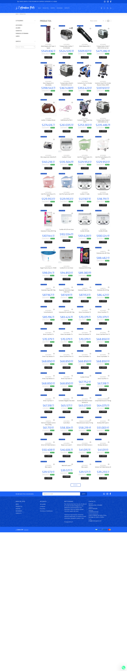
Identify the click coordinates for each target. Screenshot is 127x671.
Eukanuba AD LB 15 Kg (103, 292)
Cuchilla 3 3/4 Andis (103, 195)
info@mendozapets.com (95, 526)
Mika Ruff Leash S (66, 470)
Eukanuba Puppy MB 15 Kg (48, 292)
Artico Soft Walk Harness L (48, 449)
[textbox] (25, 47)
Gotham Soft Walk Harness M (103, 472)
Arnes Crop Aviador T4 (66, 337)
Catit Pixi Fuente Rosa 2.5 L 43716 (48, 196)
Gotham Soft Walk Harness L (84, 449)
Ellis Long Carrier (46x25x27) (48, 158)
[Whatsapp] (105, 1)
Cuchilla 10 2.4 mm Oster (66, 270)
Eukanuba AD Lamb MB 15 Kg (66, 315)
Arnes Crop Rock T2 (103, 382)
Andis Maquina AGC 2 (84, 46)
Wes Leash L (84, 472)
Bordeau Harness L (103, 449)
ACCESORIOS (19, 25)
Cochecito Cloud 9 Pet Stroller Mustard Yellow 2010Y (103, 84)
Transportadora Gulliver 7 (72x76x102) (66, 47)
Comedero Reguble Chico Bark (67, 404)
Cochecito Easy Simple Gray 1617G (84, 121)
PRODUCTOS (23, 14)
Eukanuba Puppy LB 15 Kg (85, 292)
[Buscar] (104, 8)
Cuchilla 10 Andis (103, 232)
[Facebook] (110, 1)
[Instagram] (108, 1)
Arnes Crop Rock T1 (48, 404)
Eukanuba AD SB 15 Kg (85, 270)
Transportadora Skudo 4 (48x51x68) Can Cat (103, 121)
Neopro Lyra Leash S (66, 449)
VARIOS (18, 36)
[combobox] (25, 46)
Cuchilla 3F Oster (66, 158)
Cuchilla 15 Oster (84, 380)
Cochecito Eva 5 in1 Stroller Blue (85, 84)
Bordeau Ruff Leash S (103, 427)
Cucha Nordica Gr (48, 315)
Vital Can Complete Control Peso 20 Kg (48, 428)
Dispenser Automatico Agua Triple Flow (66, 293)
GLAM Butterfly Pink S (66, 121)
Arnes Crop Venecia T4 (85, 315)
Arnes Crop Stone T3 (66, 382)
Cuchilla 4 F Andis (84, 195)
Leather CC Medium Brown (48, 121)
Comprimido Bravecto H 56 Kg (103, 404)
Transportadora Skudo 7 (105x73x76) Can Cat (103, 47)
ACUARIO (18, 28)
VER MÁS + (76, 490)
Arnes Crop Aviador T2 (85, 360)
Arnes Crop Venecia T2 (48, 382)
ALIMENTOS (19, 31)
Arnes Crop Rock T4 (48, 337)
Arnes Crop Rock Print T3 (103, 337)
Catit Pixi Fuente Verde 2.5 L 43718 (84, 159)
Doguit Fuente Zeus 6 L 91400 (48, 270)
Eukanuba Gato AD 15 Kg (103, 255)
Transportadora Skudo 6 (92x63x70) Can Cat (66, 84)
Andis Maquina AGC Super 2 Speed (48, 47)
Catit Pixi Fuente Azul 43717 (66, 195)
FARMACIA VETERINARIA (22, 33)
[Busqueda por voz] (101, 8)
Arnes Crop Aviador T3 (103, 360)
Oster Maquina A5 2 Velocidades (48, 84)
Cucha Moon (66, 427)
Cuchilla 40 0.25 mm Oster (66, 231)
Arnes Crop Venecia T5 (85, 337)
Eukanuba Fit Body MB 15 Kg (48, 232)
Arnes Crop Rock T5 (103, 315)
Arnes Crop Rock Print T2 (66, 360)
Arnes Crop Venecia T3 (48, 360)
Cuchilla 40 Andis (84, 232)
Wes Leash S (48, 472)
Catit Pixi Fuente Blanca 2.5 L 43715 (103, 159)
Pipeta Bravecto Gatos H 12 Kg (85, 427)
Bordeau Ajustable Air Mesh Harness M (84, 405)
